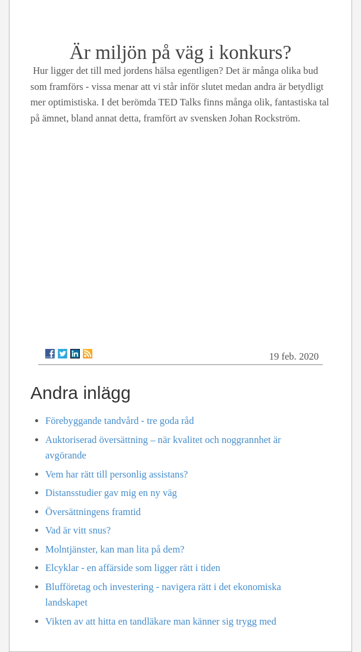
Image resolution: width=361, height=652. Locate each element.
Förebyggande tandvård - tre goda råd (119, 420)
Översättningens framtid (93, 511)
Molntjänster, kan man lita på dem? (115, 549)
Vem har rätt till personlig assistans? (116, 474)
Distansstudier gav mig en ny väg (111, 492)
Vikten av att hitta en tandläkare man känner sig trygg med (160, 621)
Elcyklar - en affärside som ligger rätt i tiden (132, 567)
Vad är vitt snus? (78, 530)
